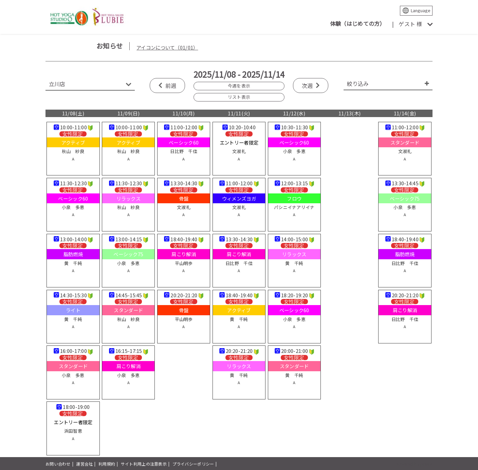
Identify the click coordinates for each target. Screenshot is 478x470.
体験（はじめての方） (357, 23)
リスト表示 (239, 97)
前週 (171, 85)
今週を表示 (239, 85)
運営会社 (84, 464)
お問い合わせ (58, 464)
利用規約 (106, 464)
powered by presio (414, 464)
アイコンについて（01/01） (167, 47)
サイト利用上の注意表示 (144, 464)
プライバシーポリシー (193, 464)
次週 (307, 85)
